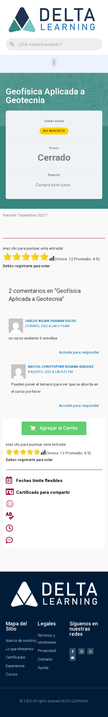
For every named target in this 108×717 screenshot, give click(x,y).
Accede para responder (79, 352)
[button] (54, 62)
